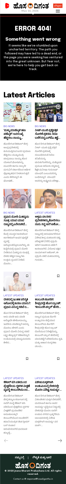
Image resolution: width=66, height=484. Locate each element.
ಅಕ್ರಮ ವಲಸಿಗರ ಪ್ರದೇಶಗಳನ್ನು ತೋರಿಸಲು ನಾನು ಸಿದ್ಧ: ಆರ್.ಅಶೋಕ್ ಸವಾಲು (47, 221)
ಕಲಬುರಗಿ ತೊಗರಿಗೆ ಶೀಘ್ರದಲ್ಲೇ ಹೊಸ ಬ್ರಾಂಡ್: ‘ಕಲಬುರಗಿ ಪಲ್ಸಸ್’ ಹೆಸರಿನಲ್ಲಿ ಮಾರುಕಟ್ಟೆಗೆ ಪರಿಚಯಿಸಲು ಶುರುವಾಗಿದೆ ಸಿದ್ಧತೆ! (48, 303)
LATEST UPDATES (45, 212)
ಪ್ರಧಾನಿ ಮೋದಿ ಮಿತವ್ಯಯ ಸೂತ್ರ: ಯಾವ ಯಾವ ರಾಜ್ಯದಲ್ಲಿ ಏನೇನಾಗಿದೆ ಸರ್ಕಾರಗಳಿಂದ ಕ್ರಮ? (16, 221)
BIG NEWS (9, 126)
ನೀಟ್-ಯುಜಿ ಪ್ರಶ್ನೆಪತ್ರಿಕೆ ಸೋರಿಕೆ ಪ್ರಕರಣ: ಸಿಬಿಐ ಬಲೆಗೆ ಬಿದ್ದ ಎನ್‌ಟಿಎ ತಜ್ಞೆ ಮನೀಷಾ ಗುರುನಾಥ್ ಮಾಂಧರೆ (46, 134)
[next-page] (59, 440)
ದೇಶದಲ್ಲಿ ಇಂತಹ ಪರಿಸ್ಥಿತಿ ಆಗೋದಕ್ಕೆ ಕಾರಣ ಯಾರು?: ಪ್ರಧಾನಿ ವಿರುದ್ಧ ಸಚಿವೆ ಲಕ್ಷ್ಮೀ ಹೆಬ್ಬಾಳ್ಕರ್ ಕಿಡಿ (17, 303)
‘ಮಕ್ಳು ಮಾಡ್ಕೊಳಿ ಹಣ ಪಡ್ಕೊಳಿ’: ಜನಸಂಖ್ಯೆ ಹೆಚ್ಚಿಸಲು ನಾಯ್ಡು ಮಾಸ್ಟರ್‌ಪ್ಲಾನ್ (15, 134)
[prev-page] (6, 440)
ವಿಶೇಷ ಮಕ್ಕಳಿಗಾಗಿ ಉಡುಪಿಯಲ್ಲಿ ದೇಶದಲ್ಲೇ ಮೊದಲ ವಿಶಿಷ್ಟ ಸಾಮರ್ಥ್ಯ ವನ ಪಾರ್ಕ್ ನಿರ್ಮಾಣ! (47, 386)
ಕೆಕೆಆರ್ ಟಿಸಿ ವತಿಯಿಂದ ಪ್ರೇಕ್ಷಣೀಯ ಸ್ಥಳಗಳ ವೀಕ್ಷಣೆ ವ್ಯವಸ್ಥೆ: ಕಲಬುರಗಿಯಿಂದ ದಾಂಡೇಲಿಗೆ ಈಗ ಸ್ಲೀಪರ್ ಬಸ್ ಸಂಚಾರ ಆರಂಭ (17, 386)
